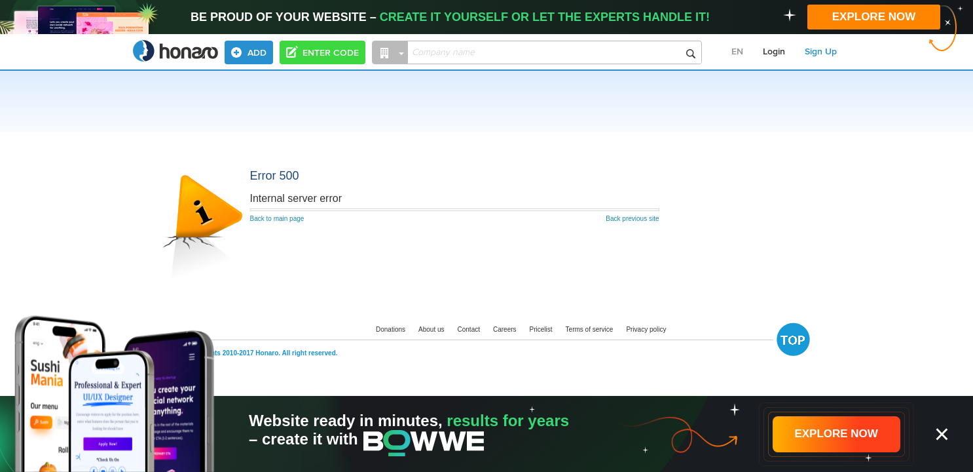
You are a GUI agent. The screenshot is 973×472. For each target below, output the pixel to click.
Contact (469, 329)
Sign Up (821, 52)
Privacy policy (646, 329)
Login (774, 52)
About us (431, 329)
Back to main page (277, 218)
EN (737, 52)
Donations (390, 329)
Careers (505, 329)
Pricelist (541, 329)
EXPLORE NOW (874, 16)
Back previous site (632, 218)
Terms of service (590, 329)
